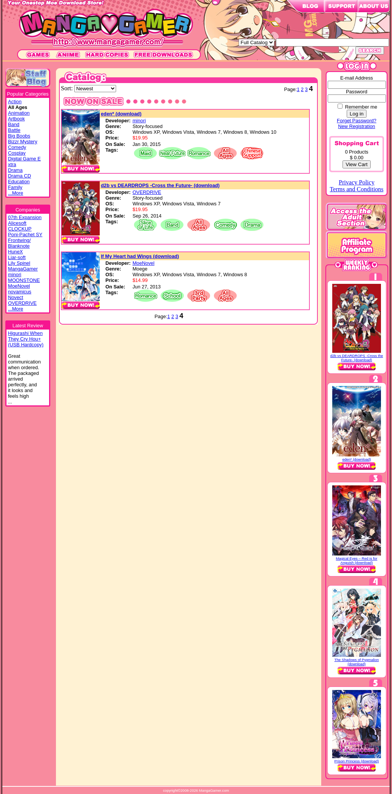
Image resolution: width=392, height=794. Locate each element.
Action (15, 101)
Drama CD (19, 176)
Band (13, 124)
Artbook (16, 119)
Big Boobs (19, 136)
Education (19, 181)
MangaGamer (23, 269)
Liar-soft (16, 257)
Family (15, 187)
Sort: (67, 88)
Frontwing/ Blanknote (19, 243)
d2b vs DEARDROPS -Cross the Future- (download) (160, 185)
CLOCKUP (20, 229)
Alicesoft (17, 223)
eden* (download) (121, 114)
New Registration (356, 126)
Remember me (361, 107)
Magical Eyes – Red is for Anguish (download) (357, 560)
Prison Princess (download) (357, 761)
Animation (19, 113)
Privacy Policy (356, 182)
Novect (15, 297)
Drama (15, 170)
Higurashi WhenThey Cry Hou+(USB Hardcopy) (25, 338)
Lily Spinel (19, 263)
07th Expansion (24, 217)
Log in (356, 114)
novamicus (19, 292)
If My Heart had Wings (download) (140, 256)
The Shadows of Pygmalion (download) (357, 662)
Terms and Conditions (356, 189)
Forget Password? (356, 120)
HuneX (15, 252)
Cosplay (16, 153)
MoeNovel (19, 286)
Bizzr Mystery (22, 141)
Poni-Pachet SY (25, 234)
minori (14, 274)
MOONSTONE (24, 280)
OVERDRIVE (22, 303)
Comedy (17, 147)
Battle (14, 130)
